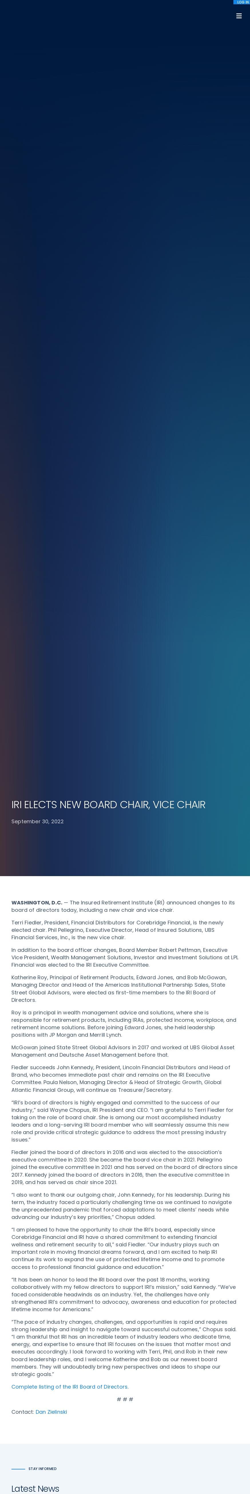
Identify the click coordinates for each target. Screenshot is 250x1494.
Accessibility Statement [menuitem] (214, 1467)
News (76, 1397)
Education (81, 1386)
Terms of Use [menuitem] (174, 1467)
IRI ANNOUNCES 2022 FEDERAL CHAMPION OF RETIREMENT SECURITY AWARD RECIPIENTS (65, 926)
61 (115, 1045)
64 (152, 1045)
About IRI (199, 1320)
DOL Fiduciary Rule (149, 1320)
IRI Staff (198, 1330)
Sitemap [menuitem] (147, 1467)
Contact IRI (202, 1341)
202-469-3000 (27, 1386)
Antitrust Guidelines (210, 1384)
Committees (143, 1369)
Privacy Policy (204, 1362)
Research (80, 1376)
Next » (193, 1045)
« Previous (61, 1045)
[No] (243, 1482)
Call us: (19, 1376)
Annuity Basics (145, 1341)
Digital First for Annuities (154, 1330)
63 (139, 1045)
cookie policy (174, 1476)
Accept (126, 1485)
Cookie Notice (204, 1373)
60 (103, 1045)
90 (176, 1045)
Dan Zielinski (51, 677)
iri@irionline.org (29, 1403)
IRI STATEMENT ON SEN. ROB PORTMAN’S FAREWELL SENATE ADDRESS (179, 808)
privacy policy (144, 1476)
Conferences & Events (93, 1365)
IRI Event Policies (207, 1352)
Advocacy (81, 1320)
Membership (143, 1380)
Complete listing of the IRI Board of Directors (69, 652)
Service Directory (148, 1390)
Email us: (20, 1393)
